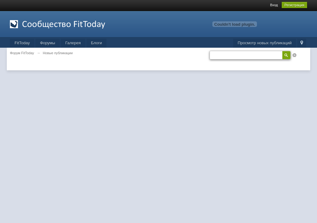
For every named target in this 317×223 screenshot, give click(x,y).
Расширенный (294, 55)
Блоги (96, 43)
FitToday (22, 43)
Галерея (73, 43)
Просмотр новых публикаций (265, 43)
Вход (274, 5)
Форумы (47, 43)
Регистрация (294, 5)
